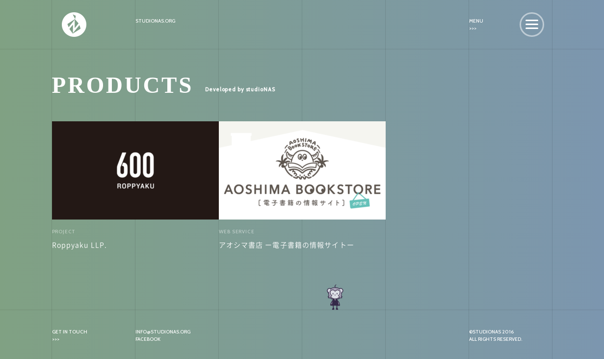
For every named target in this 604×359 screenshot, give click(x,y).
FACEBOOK (147, 339)
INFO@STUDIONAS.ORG (162, 332)
